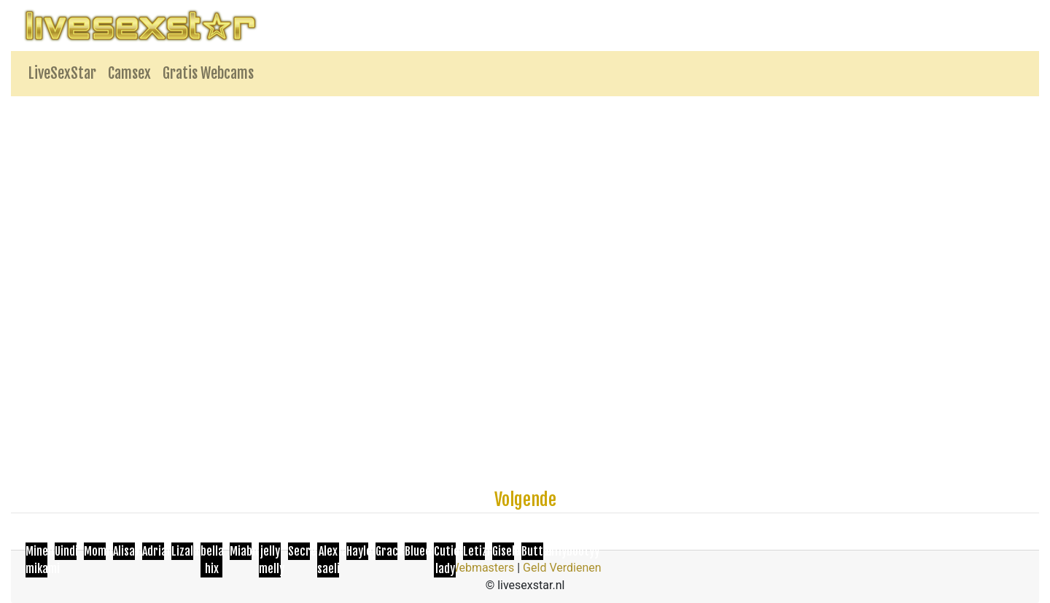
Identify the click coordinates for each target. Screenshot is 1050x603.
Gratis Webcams (208, 73)
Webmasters (481, 568)
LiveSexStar (62, 73)
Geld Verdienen (562, 568)
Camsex (129, 73)
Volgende (525, 499)
